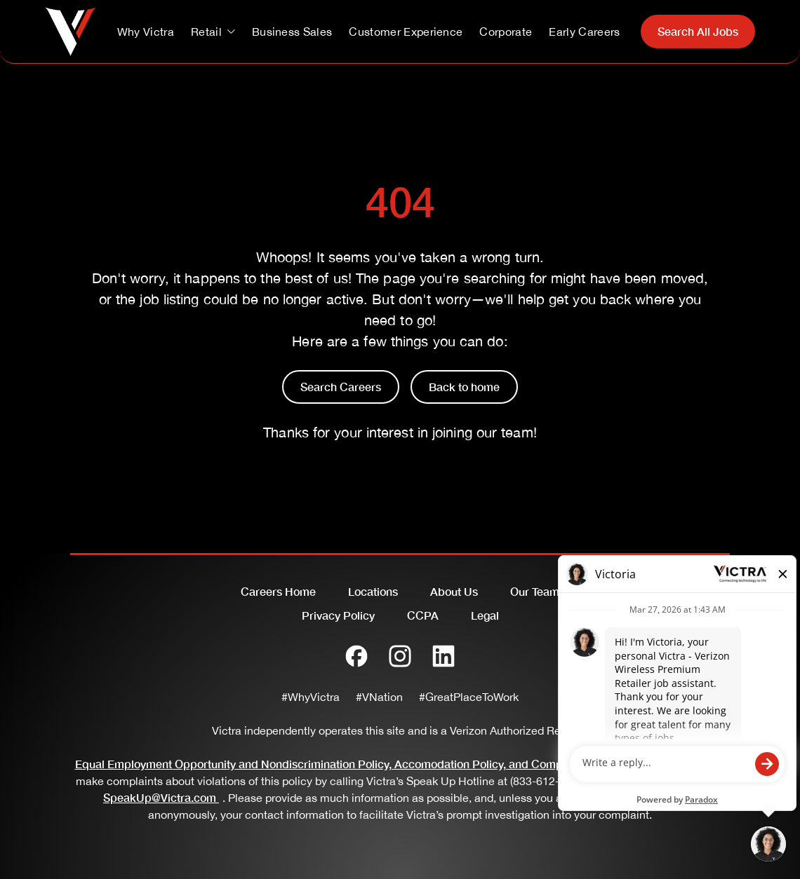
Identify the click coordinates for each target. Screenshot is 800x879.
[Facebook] (356, 656)
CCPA (423, 615)
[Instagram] (400, 656)
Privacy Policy (338, 615)
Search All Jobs (698, 31)
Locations (373, 591)
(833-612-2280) (548, 781)
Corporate (505, 31)
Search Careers (340, 386)
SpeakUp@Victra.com (162, 797)
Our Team (534, 591)
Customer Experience (405, 31)
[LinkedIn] (443, 656)
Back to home (464, 386)
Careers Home (278, 591)
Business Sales (292, 31)
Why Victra (145, 31)
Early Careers (584, 31)
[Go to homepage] (70, 31)
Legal (485, 615)
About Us (454, 591)
